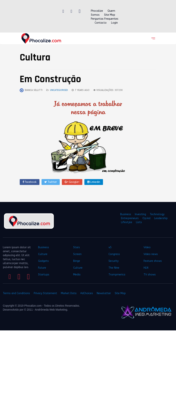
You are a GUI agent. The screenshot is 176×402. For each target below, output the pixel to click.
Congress (114, 254)
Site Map (109, 14)
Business (125, 214)
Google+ (72, 182)
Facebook (30, 182)
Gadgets (43, 261)
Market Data (68, 293)
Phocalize (97, 10)
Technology (157, 214)
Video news (151, 254)
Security (113, 261)
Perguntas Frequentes (104, 18)
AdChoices (86, 293)
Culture (42, 254)
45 (110, 247)
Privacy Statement (45, 293)
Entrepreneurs (130, 218)
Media (76, 274)
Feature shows (153, 261)
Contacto (101, 22)
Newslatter (104, 293)
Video (147, 247)
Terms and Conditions (16, 293)
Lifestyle (126, 222)
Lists (139, 222)
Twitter (50, 182)
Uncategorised (59, 90)
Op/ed (146, 218)
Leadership (161, 218)
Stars (76, 247)
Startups (43, 274)
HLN (146, 267)
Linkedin (93, 182)
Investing (140, 214)
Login (114, 22)
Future (42, 267)
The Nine (113, 267)
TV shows (150, 274)
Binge (76, 261)
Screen (77, 254)
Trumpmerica (116, 274)
